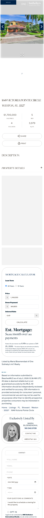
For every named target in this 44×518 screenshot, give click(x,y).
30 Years (9, 286)
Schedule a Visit (21, 453)
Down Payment (11, 302)
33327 (6, 410)
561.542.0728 (31, 428)
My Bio (34, 439)
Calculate (22, 322)
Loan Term (9, 280)
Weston (34, 407)
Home (4, 407)
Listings (12, 407)
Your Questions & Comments (20, 498)
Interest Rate (10, 311)
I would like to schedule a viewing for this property (22, 504)
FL (19, 407)
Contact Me (30, 433)
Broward (25, 407)
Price (7, 293)
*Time (9, 488)
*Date (9, 478)
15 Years (19, 286)
